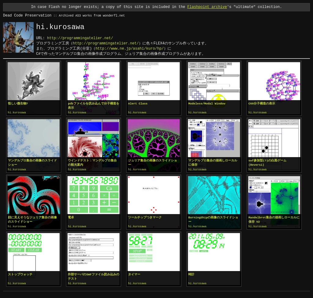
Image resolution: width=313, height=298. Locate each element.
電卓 (71, 217)
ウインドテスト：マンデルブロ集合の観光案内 (92, 162)
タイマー (134, 274)
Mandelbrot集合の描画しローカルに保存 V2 (274, 219)
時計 (191, 274)
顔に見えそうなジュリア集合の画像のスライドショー (32, 219)
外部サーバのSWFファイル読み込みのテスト (93, 276)
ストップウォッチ (20, 274)
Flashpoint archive (207, 6)
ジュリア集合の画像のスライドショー (152, 162)
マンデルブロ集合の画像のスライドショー (32, 162)
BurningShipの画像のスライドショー (213, 219)
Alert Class (137, 104)
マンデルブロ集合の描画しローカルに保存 (212, 162)
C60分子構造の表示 (262, 104)
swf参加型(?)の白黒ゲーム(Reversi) (268, 162)
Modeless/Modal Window (206, 104)
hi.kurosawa (17, 113)
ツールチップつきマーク (145, 217)
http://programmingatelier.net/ (80, 38)
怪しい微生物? (18, 104)
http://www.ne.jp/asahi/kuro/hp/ (129, 48)
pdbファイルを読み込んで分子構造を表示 (93, 106)
